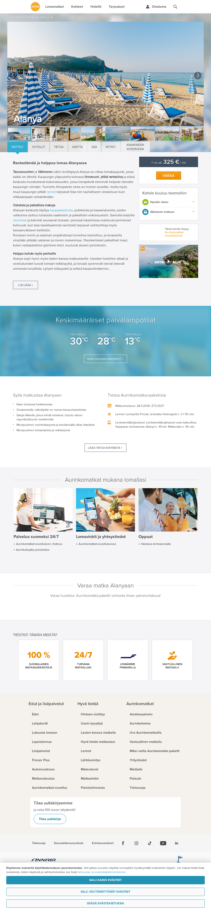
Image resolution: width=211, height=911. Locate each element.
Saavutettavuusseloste (69, 843)
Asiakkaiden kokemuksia (135, 147)
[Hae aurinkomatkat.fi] (175, 7)
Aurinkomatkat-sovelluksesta (174, 234)
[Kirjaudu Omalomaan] (156, 7)
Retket (111, 147)
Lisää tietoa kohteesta (104, 448)
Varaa (168, 176)
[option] (105, 74)
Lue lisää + (25, 285)
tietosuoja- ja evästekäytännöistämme (102, 872)
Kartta (77, 147)
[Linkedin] (176, 843)
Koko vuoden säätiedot (104, 359)
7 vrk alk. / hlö (168, 163)
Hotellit (38, 147)
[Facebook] (123, 843)
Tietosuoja (39, 843)
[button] (168, 261)
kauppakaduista (61, 210)
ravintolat (20, 220)
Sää (94, 147)
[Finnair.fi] (44, 860)
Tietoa (59, 147)
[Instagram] (136, 843)
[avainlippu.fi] (179, 860)
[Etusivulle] (35, 6)
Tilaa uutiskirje (50, 819)
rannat (52, 192)
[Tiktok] (150, 843)
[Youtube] (163, 843)
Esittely (17, 147)
